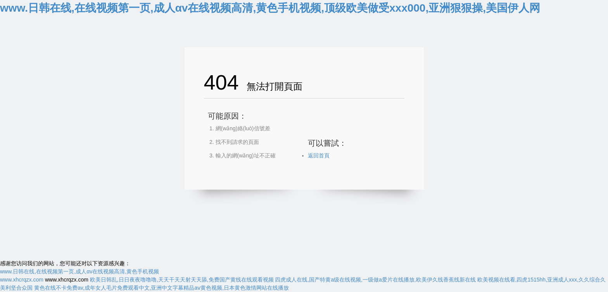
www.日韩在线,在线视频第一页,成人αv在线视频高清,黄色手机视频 (79, 271)
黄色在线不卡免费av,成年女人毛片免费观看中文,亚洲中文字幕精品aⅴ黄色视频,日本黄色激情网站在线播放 (161, 288)
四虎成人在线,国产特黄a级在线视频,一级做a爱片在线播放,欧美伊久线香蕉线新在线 (375, 279)
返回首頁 (319, 155)
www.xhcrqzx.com (21, 279)
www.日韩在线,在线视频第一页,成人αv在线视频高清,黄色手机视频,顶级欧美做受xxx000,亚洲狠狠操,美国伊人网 (270, 8)
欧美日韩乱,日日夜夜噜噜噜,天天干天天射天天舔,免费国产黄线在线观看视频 (182, 279)
